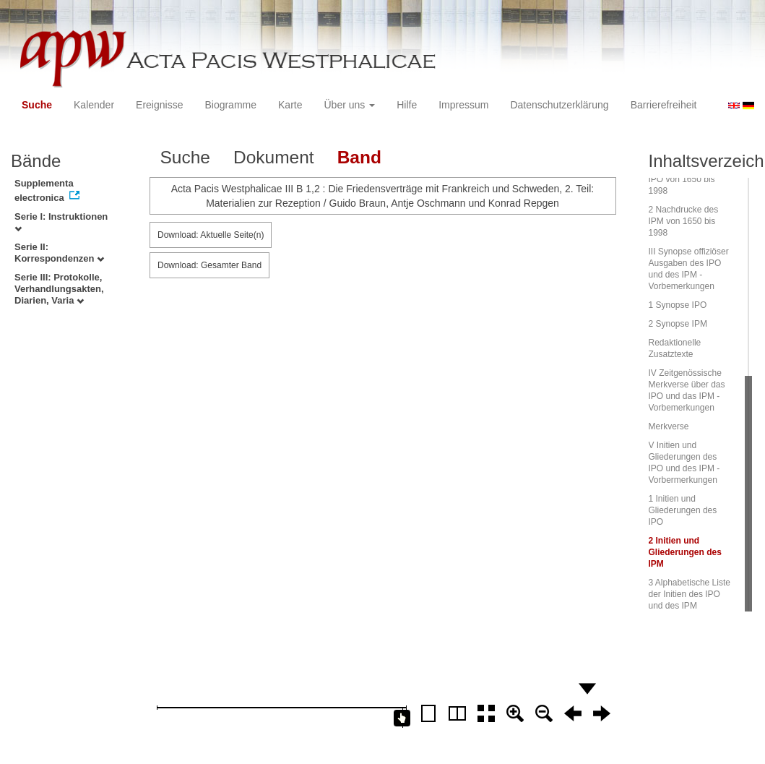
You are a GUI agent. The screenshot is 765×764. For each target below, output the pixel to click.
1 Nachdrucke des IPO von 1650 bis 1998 (684, 179)
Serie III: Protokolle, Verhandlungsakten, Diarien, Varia (59, 289)
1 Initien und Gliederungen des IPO (683, 510)
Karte (290, 105)
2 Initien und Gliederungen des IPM (685, 552)
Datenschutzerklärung (559, 105)
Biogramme (230, 105)
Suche (37, 105)
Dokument (273, 157)
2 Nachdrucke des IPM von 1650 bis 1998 (684, 221)
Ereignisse (159, 105)
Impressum (463, 105)
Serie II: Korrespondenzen (59, 252)
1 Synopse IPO (678, 305)
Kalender (94, 105)
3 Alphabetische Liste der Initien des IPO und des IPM (689, 594)
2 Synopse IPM (678, 324)
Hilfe (407, 105)
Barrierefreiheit (664, 105)
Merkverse (669, 426)
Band (359, 157)
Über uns (350, 105)
